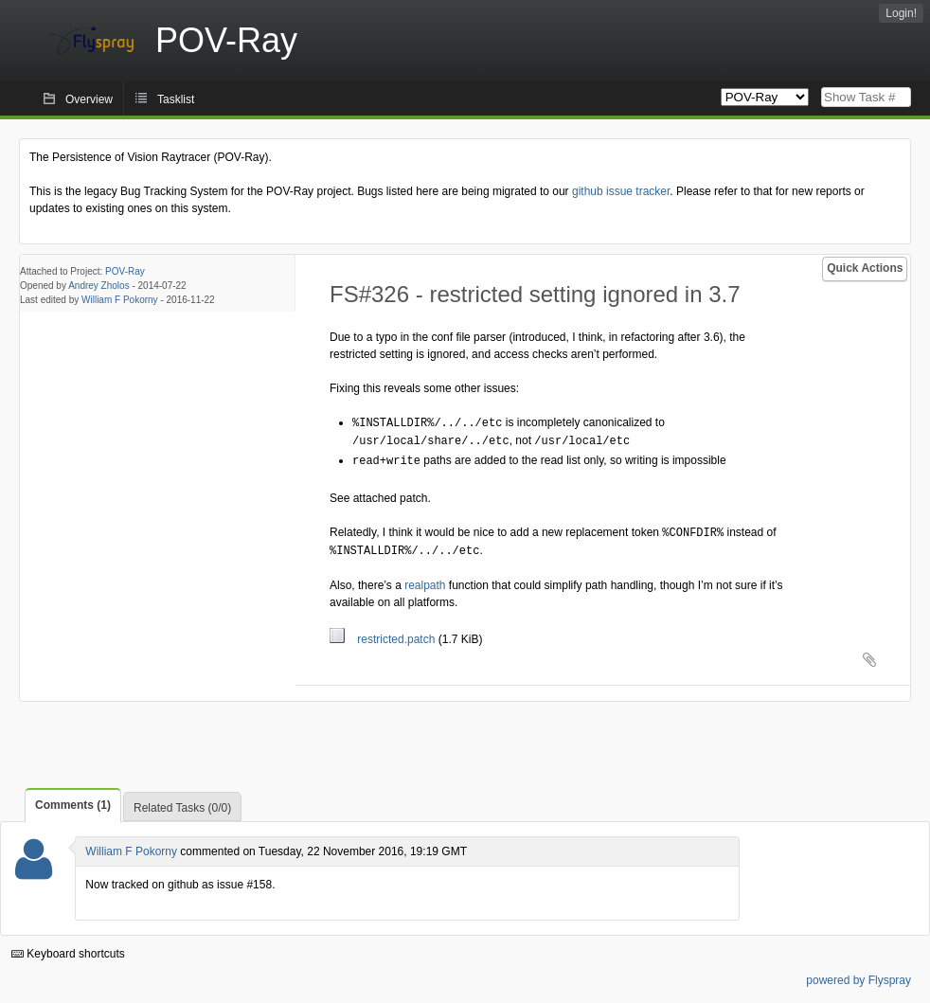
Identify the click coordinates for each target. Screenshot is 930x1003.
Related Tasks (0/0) (182, 803)
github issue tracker (621, 191)
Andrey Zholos (98, 285)
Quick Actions (865, 268)
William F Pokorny (119, 300)
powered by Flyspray (858, 975)
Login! (901, 13)
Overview (89, 99)
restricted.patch (384, 634)
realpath (424, 580)
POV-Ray (125, 271)
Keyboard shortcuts (68, 949)
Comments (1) (73, 800)
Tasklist (175, 99)
